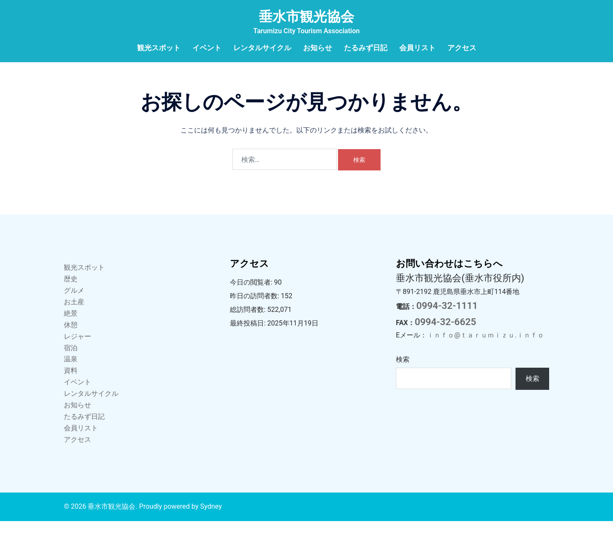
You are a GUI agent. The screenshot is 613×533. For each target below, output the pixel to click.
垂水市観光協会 (306, 17)
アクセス (461, 47)
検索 (403, 371)
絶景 (70, 325)
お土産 (74, 314)
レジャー (77, 348)
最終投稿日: (248, 335)
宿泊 (70, 360)
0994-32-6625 (445, 333)
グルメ (74, 302)
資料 (70, 382)
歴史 (70, 291)
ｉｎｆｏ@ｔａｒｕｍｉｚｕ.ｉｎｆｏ (485, 347)
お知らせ (317, 47)
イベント (206, 47)
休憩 (70, 337)
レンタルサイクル (262, 47)
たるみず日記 (365, 47)
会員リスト (417, 47)
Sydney (211, 518)
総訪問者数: (248, 321)
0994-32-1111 (447, 317)
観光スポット (158, 47)
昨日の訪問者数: (255, 308)
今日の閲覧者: (252, 294)
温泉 (70, 371)
